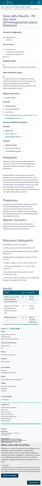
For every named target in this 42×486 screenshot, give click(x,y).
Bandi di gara (4, 410)
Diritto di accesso (5, 421)
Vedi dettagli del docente (14, 118)
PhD (2, 348)
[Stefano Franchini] (10, 145)
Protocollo (4, 391)
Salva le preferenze (9, 479)
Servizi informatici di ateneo (8, 386)
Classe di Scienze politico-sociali (9, 339)
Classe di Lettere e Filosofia (12, 7)
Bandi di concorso (6, 412)
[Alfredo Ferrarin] (9, 106)
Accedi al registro (10, 98)
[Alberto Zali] (8, 131)
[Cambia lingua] (34, 2)
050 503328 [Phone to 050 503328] (8, 112)
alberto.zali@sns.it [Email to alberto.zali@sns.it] (10, 134)
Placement (4, 370)
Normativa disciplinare (7, 414)
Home (2, 7)
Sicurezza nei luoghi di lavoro (9, 416)
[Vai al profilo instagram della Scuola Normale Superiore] (9, 328)
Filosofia (28, 7)
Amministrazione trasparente (9, 407)
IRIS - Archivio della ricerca (8, 355)
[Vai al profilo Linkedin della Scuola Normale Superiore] (14, 328)
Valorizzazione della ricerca (8, 372)
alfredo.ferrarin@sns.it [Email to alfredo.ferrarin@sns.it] (11, 109)
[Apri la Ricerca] (39, 2)
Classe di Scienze (5, 336)
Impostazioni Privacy (11, 444)
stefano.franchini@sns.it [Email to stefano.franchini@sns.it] (12, 148)
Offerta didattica (5, 361)
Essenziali (6, 469)
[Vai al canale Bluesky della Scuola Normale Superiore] (12, 328)
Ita (32, 2)
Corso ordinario (5, 346)
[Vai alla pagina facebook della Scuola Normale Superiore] (16, 328)
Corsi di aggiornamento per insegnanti (11, 379)
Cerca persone (5, 399)
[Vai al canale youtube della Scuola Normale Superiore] (19, 328)
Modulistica (4, 388)
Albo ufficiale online (6, 418)
